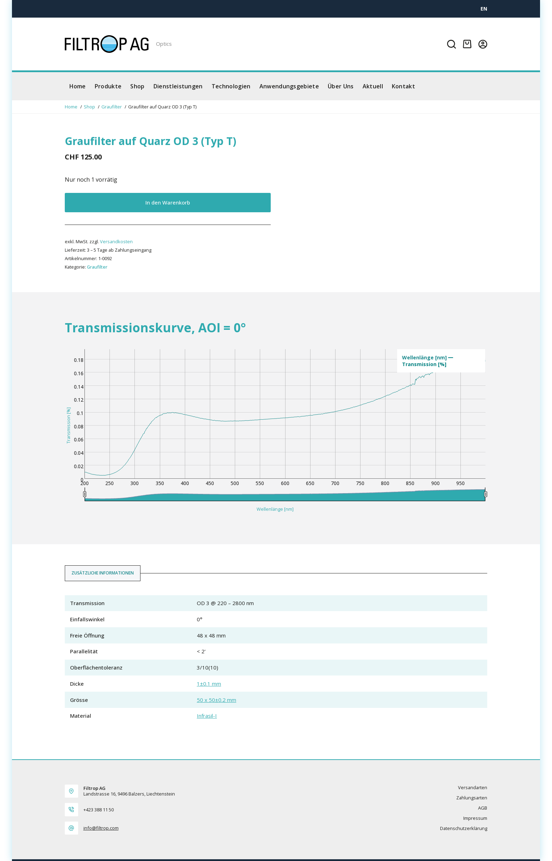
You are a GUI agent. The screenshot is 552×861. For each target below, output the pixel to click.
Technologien (231, 86)
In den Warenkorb (167, 202)
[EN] (484, 9)
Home (77, 86)
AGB (482, 808)
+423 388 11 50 (98, 809)
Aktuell (373, 86)
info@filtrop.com (101, 828)
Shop (137, 86)
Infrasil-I (207, 715)
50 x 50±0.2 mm (216, 699)
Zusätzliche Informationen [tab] (102, 573)
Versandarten (472, 788)
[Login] (482, 44)
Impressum (475, 818)
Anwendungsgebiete (289, 86)
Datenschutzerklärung (463, 828)
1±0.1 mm (209, 683)
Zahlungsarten (471, 798)
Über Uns (341, 86)
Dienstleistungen (178, 86)
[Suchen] (451, 44)
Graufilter (97, 267)
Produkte (108, 86)
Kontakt (403, 86)
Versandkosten (116, 241)
